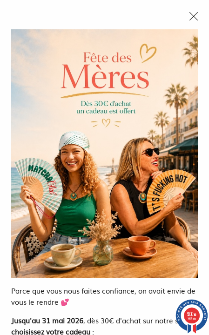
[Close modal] (193, 16)
